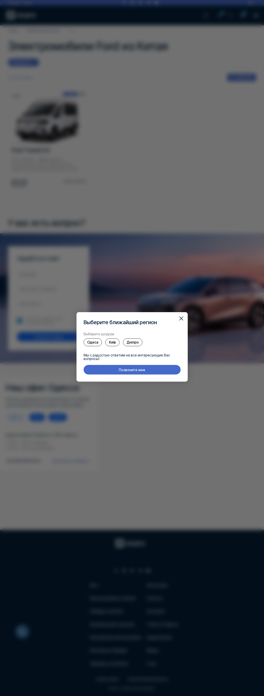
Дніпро (133, 342)
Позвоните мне (132, 370)
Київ (112, 342)
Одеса (92, 342)
